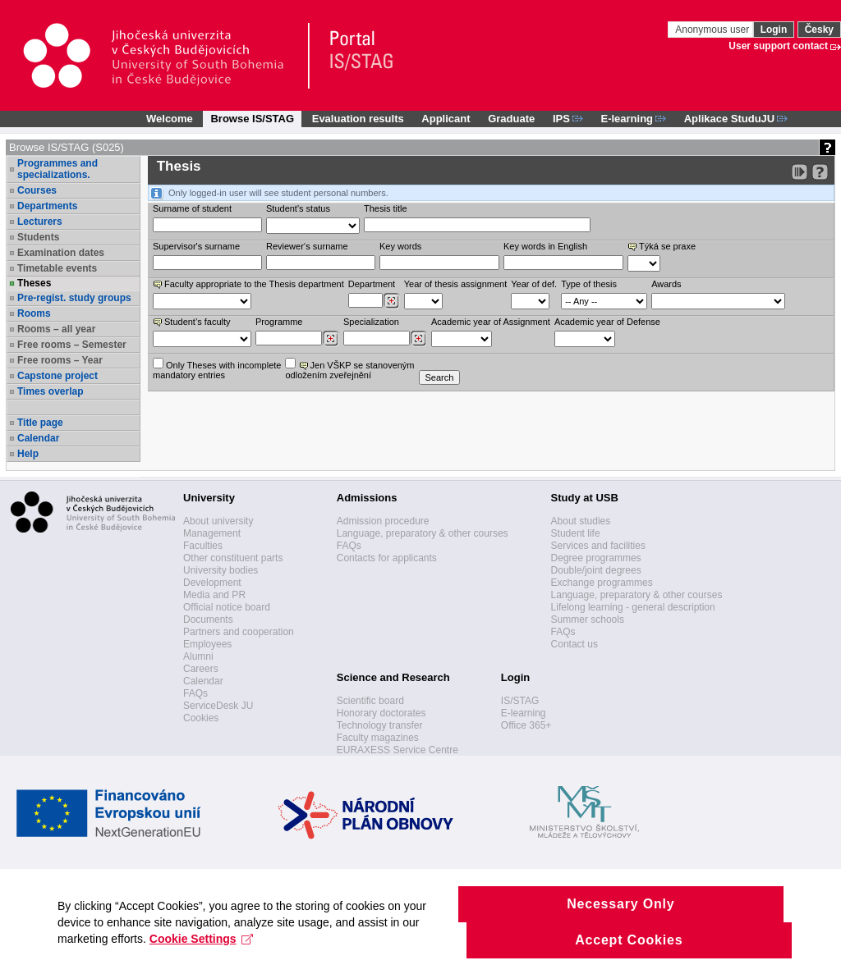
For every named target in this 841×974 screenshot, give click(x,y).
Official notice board (226, 607)
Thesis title (385, 208)
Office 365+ (526, 725)
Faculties (203, 545)
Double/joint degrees (596, 570)
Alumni (198, 656)
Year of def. (534, 284)
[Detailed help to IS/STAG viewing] (820, 172)
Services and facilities (598, 545)
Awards (666, 284)
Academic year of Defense (607, 322)
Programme (278, 322)
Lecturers (39, 221)
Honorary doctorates (381, 713)
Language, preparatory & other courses (422, 533)
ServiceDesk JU (218, 705)
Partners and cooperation (238, 632)
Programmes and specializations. (57, 169)
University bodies (220, 570)
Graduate (511, 118)
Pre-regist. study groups (74, 298)
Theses (34, 283)
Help (28, 454)
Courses (37, 190)
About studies (581, 521)
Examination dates (60, 252)
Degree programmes (596, 558)
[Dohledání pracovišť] (391, 301)
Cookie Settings (201, 954)
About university (218, 521)
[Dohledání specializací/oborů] (418, 339)
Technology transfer (380, 725)
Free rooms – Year (60, 360)
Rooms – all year (56, 329)
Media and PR (214, 595)
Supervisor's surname (196, 246)
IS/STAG (520, 700)
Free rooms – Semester (71, 344)
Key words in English (545, 246)
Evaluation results (358, 118)
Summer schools (587, 619)
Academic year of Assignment (490, 322)
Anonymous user (713, 29)
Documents (208, 619)
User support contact (778, 46)
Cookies (200, 718)
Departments (47, 206)
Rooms (34, 313)
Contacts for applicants (387, 558)
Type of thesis (589, 284)
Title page (40, 422)
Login (774, 29)
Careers (200, 668)
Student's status (298, 208)
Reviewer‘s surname (307, 246)
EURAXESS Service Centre (397, 750)
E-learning (523, 713)
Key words (400, 246)
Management (212, 533)
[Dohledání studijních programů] (330, 339)
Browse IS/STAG (252, 118)
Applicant (445, 118)
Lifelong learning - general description (633, 607)
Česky (819, 29)
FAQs (195, 693)
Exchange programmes (602, 582)
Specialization (371, 322)
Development (212, 582)
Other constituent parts (233, 558)
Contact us (574, 644)
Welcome (169, 118)
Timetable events (57, 268)
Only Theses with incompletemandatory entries (217, 369)
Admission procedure (383, 521)
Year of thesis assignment (456, 284)
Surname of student (192, 208)
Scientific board (370, 700)
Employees (207, 644)
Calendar (38, 438)
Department (371, 284)
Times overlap (50, 391)
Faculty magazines (378, 737)
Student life (575, 533)
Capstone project (57, 376)
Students (38, 237)
